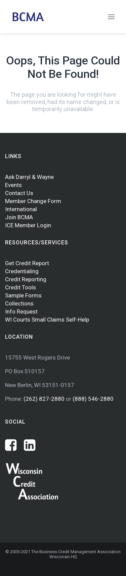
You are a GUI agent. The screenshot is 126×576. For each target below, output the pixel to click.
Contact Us (19, 193)
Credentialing (22, 271)
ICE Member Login (28, 225)
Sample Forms (23, 295)
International (21, 209)
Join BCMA (19, 217)
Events (13, 185)
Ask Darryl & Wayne (29, 177)
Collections (19, 303)
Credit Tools (20, 287)
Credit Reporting (25, 279)
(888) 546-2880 (93, 398)
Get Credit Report (27, 263)
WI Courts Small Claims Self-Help (47, 319)
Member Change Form (33, 201)
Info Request (21, 311)
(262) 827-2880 (45, 398)
